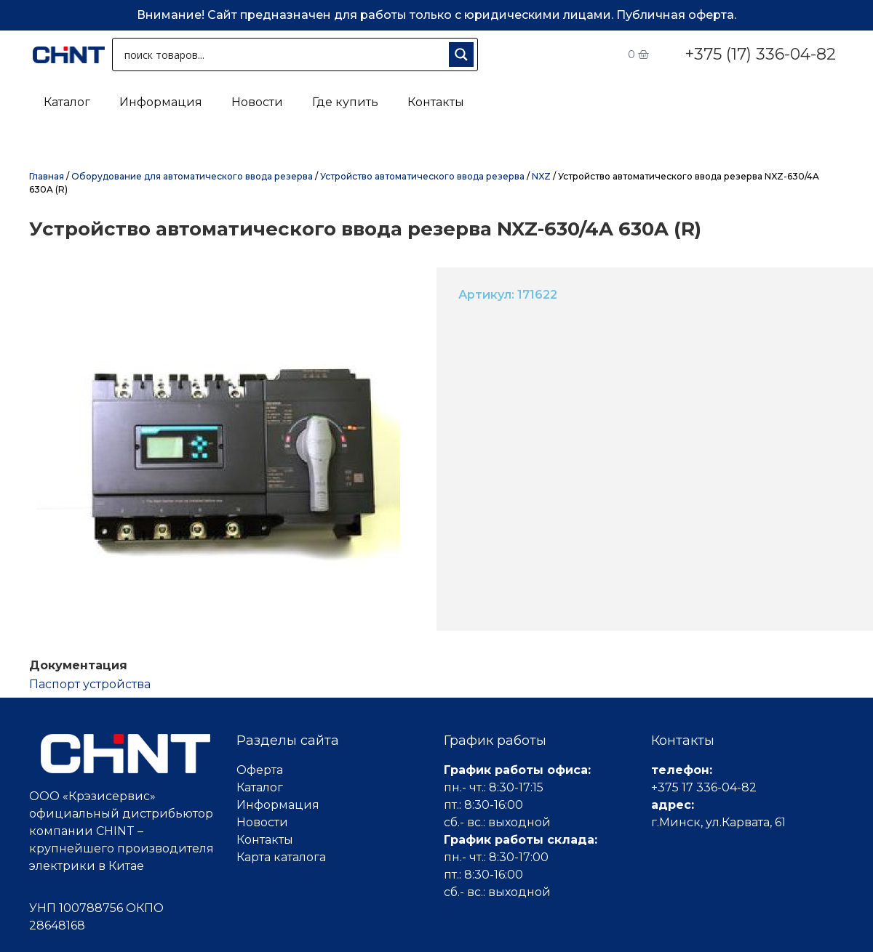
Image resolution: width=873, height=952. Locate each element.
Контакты (435, 102)
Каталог (67, 102)
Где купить (345, 102)
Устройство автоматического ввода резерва (422, 176)
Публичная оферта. (676, 15)
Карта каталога (281, 857)
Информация (160, 102)
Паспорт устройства (90, 684)
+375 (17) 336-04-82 (760, 54)
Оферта (259, 770)
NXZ (541, 176)
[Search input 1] (283, 54)
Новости (257, 102)
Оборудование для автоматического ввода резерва (192, 176)
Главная (46, 176)
